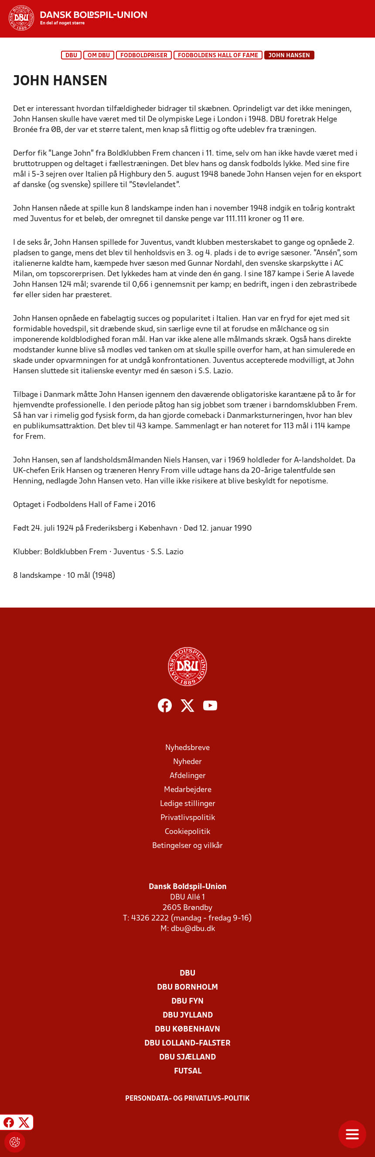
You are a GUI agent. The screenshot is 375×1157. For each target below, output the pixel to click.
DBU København (187, 1029)
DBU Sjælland (187, 1057)
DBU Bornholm (187, 987)
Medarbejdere (187, 790)
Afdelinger (188, 776)
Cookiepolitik (187, 832)
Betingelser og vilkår (187, 846)
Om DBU (99, 56)
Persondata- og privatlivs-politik (187, 1099)
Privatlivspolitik (187, 818)
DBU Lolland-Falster (187, 1043)
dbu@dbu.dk (193, 929)
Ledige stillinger (187, 804)
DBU (71, 56)
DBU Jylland (188, 1015)
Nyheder (187, 762)
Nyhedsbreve (187, 748)
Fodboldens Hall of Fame (218, 56)
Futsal (187, 1071)
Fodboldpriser (143, 56)
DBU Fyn (187, 1001)
